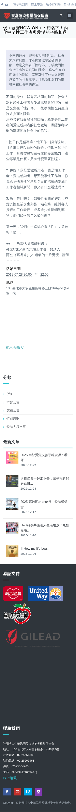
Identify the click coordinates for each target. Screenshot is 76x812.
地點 (9, 282)
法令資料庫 (53, 4)
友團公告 (12, 410)
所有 (9, 394)
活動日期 (13, 269)
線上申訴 (37, 4)
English (69, 4)
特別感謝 (12, 418)
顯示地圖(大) (15, 347)
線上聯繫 (10, 778)
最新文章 (11, 442)
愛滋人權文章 (16, 426)
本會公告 (12, 402)
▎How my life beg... (34, 548)
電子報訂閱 (20, 4)
